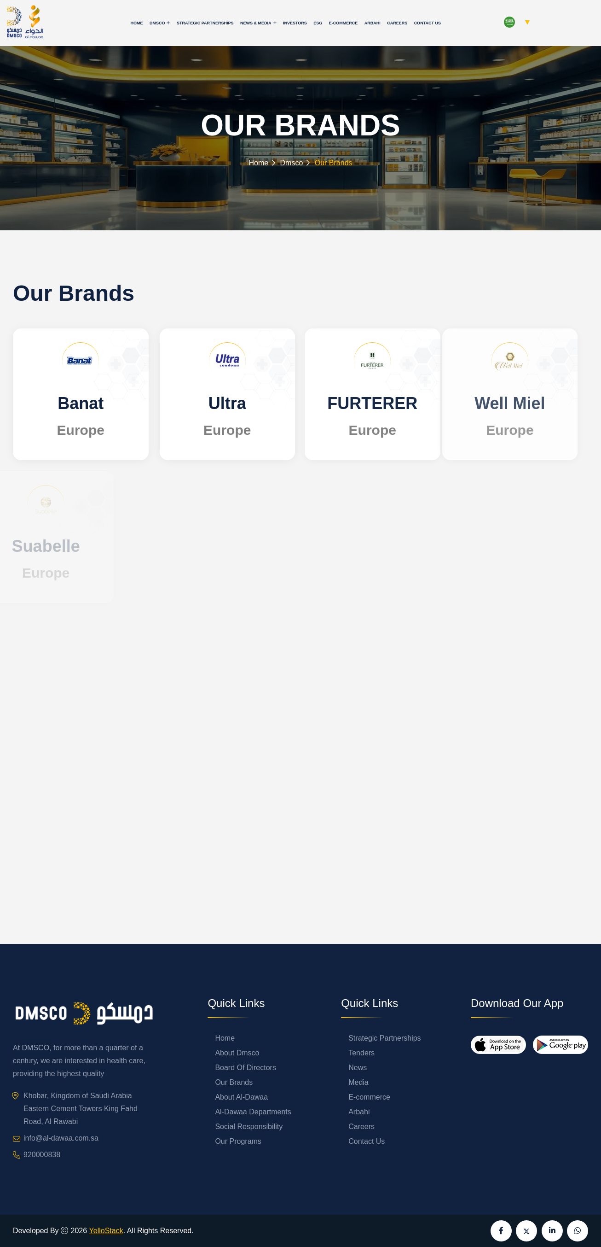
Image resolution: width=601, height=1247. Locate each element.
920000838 (41, 1155)
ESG (317, 23)
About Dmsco (237, 1053)
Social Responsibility (249, 1126)
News (357, 1067)
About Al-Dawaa (241, 1097)
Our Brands (234, 1082)
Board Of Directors (245, 1067)
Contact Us (427, 23)
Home (136, 23)
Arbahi (372, 23)
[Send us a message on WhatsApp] (577, 1230)
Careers (397, 23)
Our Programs (238, 1141)
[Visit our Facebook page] (501, 1230)
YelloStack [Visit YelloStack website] (106, 1231)
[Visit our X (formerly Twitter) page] (526, 1230)
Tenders (361, 1053)
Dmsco (157, 23)
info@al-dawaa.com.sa (60, 1138)
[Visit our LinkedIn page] (552, 1230)
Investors (295, 23)
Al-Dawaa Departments (253, 1112)
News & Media (256, 23)
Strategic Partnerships (205, 23)
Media (358, 1082)
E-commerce (343, 23)
